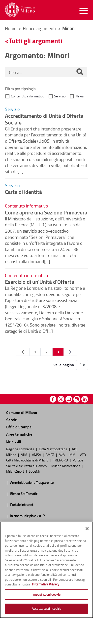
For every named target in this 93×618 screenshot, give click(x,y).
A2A (62, 454)
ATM (24, 454)
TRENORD (61, 459)
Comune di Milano (21, 412)
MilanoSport (15, 471)
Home (10, 28)
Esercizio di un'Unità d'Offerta (39, 282)
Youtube (68, 399)
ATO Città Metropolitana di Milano (46, 457)
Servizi (12, 419)
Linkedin (84, 399)
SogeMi (34, 471)
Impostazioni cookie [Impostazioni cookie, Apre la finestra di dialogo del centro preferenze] (46, 594)
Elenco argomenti (40, 28)
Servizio (59, 96)
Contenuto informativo (27, 96)
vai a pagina (64, 365)
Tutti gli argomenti (35, 40)
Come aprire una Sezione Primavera (46, 212)
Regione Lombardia (20, 448)
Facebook (53, 399)
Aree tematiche (19, 434)
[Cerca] (79, 72)
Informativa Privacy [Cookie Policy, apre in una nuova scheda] (45, 584)
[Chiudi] (87, 528)
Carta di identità (23, 192)
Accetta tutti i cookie (47, 608)
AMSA (37, 454)
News (79, 96)
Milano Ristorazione (66, 465)
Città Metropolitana (53, 448)
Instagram (76, 399)
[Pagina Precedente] (22, 352)
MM (72, 454)
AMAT (50, 454)
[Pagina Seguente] (70, 352)
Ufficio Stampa (18, 427)
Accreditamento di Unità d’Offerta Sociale (44, 119)
